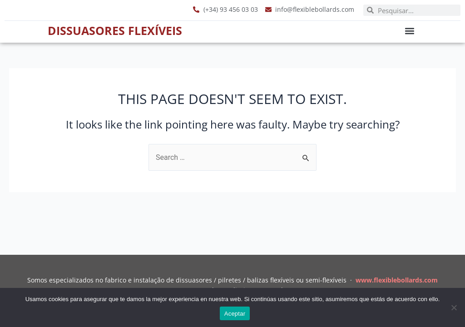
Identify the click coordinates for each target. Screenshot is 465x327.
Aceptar (235, 313)
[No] (453, 307)
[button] (409, 30)
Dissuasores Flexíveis (115, 30)
